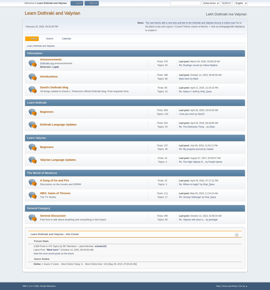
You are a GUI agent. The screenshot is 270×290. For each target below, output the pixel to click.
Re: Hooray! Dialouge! (190, 197)
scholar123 (100, 246)
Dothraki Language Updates (58, 124)
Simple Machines (48, 286)
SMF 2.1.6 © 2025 (30, 286)
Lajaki (55, 67)
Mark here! (184, 78)
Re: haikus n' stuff (188, 91)
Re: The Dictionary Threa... (192, 126)
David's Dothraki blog (54, 87)
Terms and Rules (229, 286)
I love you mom (186, 114)
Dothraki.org (47, 63)
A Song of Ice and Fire (54, 180)
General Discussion (53, 215)
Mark (195, 78)
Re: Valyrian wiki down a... (192, 219)
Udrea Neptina (210, 65)
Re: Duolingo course (189, 65)
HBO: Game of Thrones (55, 193)
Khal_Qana (206, 91)
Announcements (51, 59)
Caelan (210, 149)
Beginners (47, 111)
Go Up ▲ (243, 286)
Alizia (212, 126)
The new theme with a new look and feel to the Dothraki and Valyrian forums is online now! (190, 23)
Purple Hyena (215, 162)
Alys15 (201, 114)
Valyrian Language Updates (58, 159)
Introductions (49, 76)
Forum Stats (39, 241)
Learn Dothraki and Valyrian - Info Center (55, 234)
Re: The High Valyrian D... (192, 162)
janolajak (213, 219)
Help (218, 286)
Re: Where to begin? (189, 184)
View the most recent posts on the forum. (54, 253)
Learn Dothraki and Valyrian (52, 13)
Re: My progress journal (191, 149)
